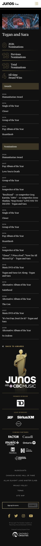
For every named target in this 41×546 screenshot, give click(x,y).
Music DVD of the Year (13, 267)
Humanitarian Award (12, 97)
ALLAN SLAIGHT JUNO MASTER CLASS (20, 480)
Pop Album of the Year (13, 129)
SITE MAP (20, 495)
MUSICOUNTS (20, 470)
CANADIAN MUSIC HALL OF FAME (20, 475)
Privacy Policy (20, 485)
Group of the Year (10, 120)
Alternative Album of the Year (16, 285)
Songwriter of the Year (13, 189)
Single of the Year (10, 106)
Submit (32, 505)
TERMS (20, 490)
